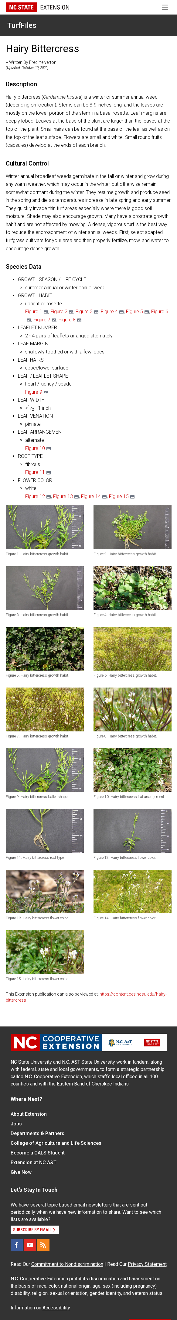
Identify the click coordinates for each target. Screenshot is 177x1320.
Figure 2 (58, 311)
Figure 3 (84, 311)
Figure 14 (91, 496)
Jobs (16, 1124)
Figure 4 (109, 311)
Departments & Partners (37, 1133)
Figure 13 (63, 496)
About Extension (29, 1114)
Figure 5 (134, 311)
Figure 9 (33, 392)
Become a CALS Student (38, 1153)
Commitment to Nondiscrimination (67, 1264)
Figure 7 (41, 320)
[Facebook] (17, 1245)
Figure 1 (33, 311)
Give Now (21, 1172)
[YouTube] (30, 1245)
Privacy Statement (147, 1264)
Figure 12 (35, 496)
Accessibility (56, 1308)
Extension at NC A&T (33, 1162)
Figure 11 (35, 472)
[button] (45, 527)
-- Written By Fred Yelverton (31, 62)
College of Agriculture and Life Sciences (56, 1143)
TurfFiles (21, 25)
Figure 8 (67, 320)
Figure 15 (119, 496)
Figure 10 (35, 448)
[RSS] (43, 1245)
